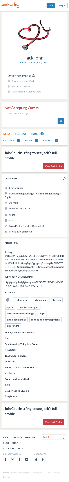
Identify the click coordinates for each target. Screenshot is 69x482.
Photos (37, 133)
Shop (15, 443)
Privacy (57, 473)
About (6, 133)
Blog (6, 443)
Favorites (50, 140)
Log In (62, 5)
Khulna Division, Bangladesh (34, 62)
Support (30, 437)
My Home (20, 133)
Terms (48, 473)
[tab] (6, 134)
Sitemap (6, 477)
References (11, 140)
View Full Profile (53, 166)
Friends (31, 140)
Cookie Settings (13, 448)
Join (51, 5)
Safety (18, 437)
